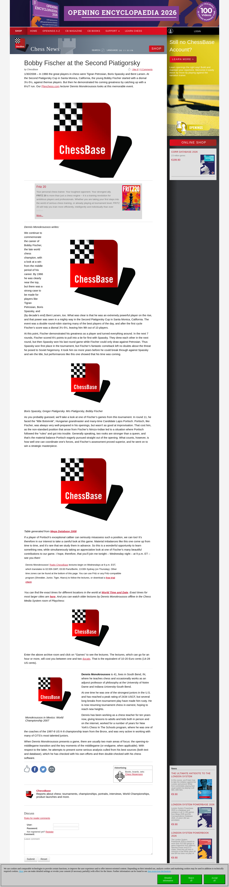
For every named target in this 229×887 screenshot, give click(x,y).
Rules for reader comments (37, 818)
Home (33, 31)
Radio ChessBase (59, 564)
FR (131, 50)
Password (32, 828)
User (29, 825)
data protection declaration (159, 871)
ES (128, 50)
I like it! (135, 69)
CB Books (93, 31)
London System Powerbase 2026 (193, 804)
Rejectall (191, 879)
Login (197, 31)
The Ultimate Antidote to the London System (191, 775)
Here (21, 871)
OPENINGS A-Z (51, 31)
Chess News (45, 49)
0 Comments (146, 69)
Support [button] (113, 31)
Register (50, 832)
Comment (29, 834)
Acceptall (214, 879)
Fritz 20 (41, 186)
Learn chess (133, 31)
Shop (18, 31)
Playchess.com (51, 86)
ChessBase (43, 790)
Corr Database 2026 (184, 151)
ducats (86, 658)
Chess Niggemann (134, 774)
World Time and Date (115, 592)
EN (124, 50)
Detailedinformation (168, 879)
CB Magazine (73, 31)
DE (120, 50)
